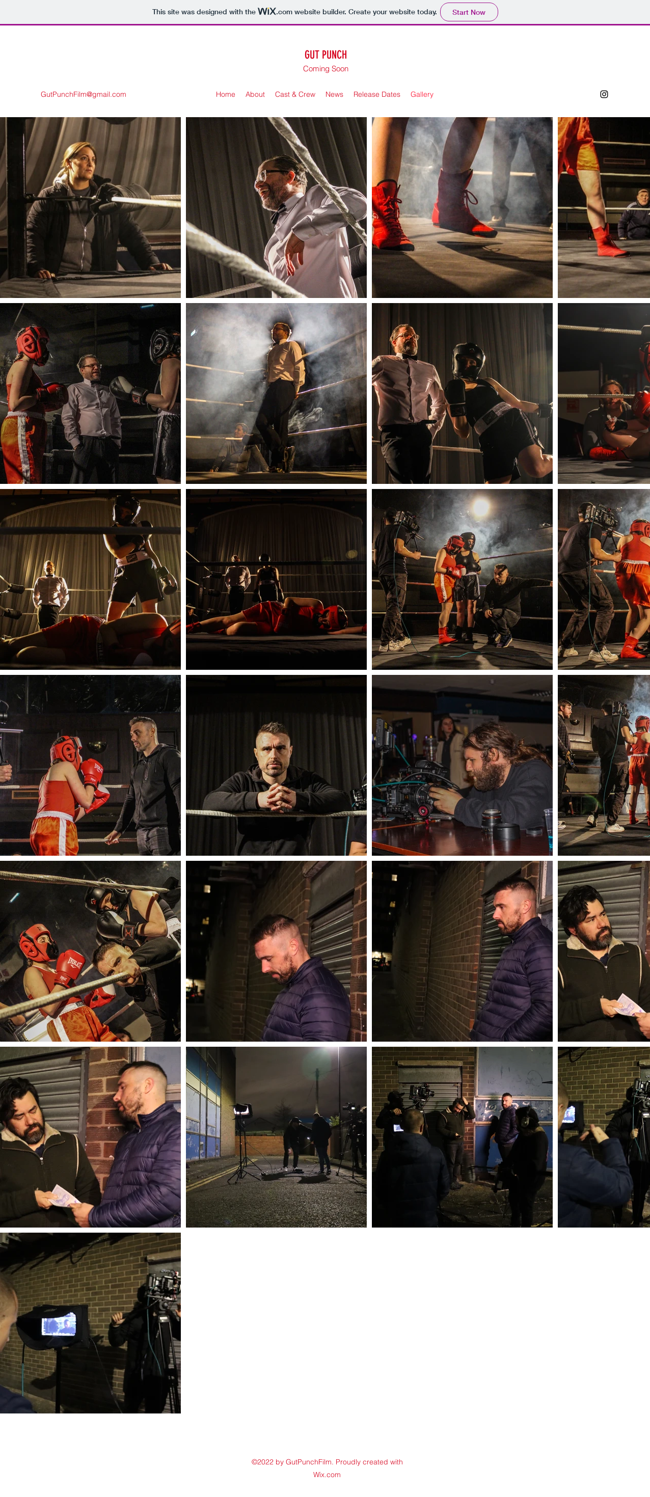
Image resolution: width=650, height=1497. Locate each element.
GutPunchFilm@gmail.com (83, 94)
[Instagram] (604, 94)
